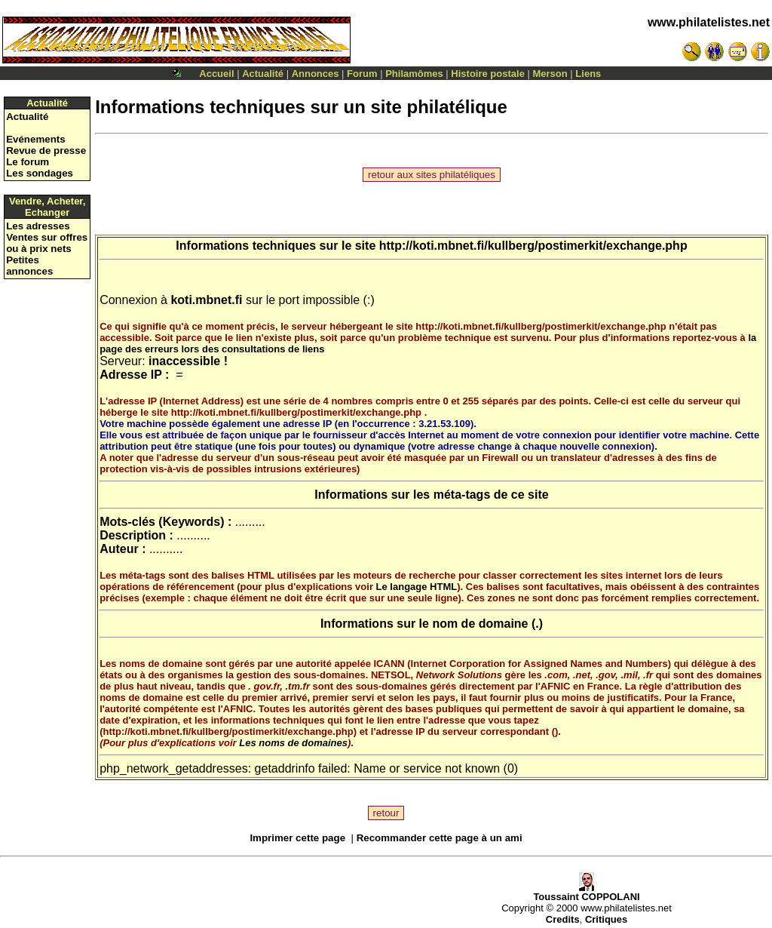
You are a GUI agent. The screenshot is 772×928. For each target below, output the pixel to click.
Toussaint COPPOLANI (586, 892)
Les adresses (37, 226)
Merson (550, 73)
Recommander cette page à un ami (439, 837)
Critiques (606, 919)
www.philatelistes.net (709, 22)
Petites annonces (29, 265)
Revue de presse (46, 150)
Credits (563, 919)
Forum (362, 73)
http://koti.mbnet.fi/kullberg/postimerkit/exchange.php (533, 245)
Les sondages (39, 173)
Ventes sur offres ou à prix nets (46, 243)
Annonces (315, 73)
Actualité (262, 73)
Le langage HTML (417, 586)
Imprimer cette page (297, 837)
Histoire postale (488, 73)
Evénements (36, 139)
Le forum (27, 161)
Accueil (216, 73)
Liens (588, 73)
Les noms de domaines (293, 742)
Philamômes (414, 73)
